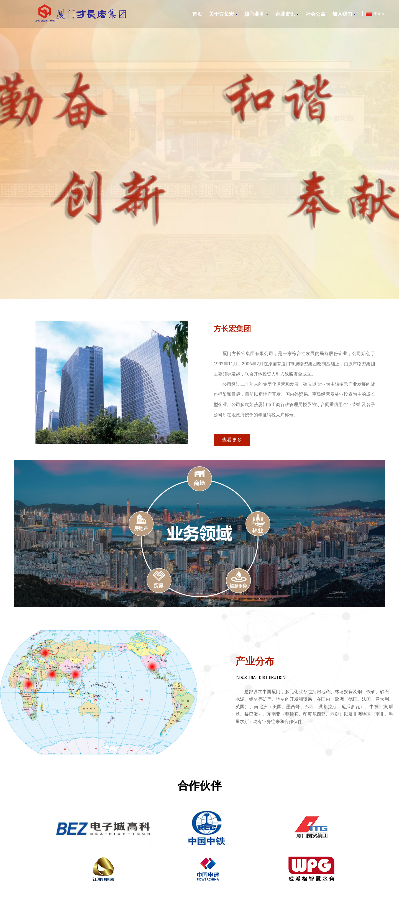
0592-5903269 (89, 863)
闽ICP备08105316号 (236, 889)
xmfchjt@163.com (309, 863)
